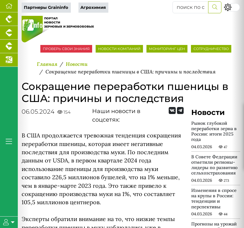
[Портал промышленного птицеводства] (9, 19)
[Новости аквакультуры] (9, 60)
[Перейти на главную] (9, 6)
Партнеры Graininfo (46, 7)
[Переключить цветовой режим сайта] (232, 7)
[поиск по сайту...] (190, 7)
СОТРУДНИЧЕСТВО (211, 49)
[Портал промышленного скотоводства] (9, 46)
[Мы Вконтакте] (172, 110)
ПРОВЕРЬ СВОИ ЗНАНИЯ (66, 49)
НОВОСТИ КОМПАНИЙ (119, 49)
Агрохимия (93, 7)
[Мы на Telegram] (180, 110)
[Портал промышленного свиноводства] (9, 33)
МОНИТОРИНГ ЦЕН (167, 49)
